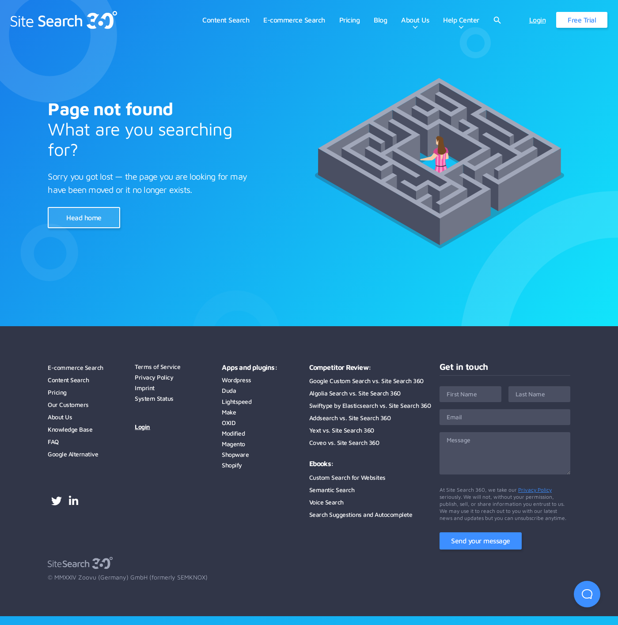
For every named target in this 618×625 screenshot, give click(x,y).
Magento (233, 444)
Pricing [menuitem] (349, 20)
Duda (229, 390)
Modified (233, 433)
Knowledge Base (70, 429)
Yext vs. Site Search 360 (341, 430)
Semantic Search (332, 489)
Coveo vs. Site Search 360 (344, 442)
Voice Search (326, 502)
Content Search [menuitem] (225, 20)
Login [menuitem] (537, 20)
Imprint (145, 388)
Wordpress (236, 380)
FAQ (53, 441)
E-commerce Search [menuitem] (294, 20)
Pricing (57, 392)
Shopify (232, 465)
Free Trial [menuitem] (582, 20)
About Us (60, 417)
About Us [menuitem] (415, 20)
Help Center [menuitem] (461, 20)
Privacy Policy (154, 377)
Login (142, 426)
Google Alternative (73, 454)
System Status (154, 398)
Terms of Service (157, 366)
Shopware (235, 454)
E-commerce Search (75, 367)
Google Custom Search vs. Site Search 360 (366, 380)
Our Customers (68, 404)
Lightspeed (236, 401)
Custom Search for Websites (347, 477)
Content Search (68, 380)
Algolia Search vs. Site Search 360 (355, 393)
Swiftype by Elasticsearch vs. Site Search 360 (370, 405)
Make (229, 412)
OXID (228, 422)
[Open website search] (497, 20)
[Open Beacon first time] (587, 594)
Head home (84, 218)
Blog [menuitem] (380, 20)
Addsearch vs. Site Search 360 (350, 418)
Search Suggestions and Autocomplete (361, 514)
